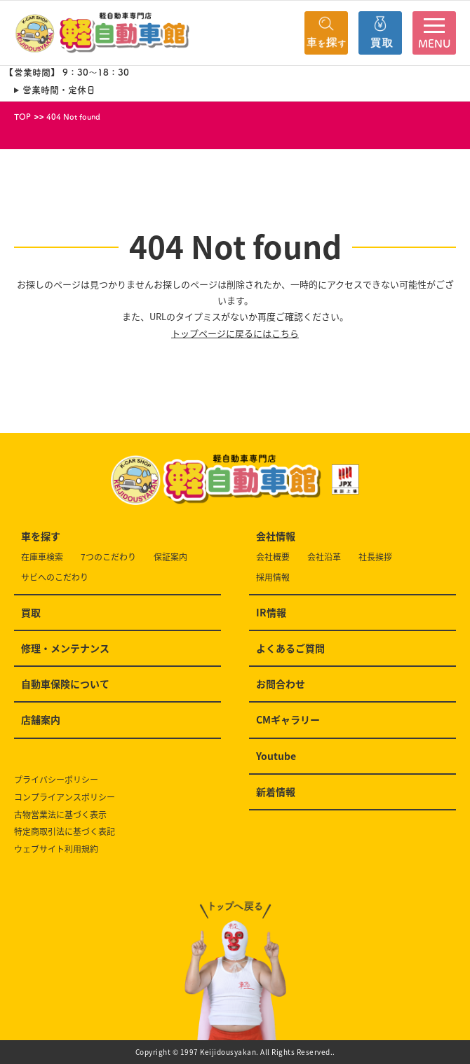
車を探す (40, 536)
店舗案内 (40, 719)
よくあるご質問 (290, 648)
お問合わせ (280, 683)
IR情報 (271, 612)
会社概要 (273, 557)
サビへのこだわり (54, 577)
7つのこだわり (108, 557)
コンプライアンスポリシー (64, 797)
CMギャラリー (288, 719)
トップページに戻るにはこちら (235, 333)
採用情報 (273, 577)
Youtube (276, 755)
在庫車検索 (42, 557)
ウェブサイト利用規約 (56, 849)
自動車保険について (65, 683)
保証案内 (170, 557)
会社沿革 (324, 557)
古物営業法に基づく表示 (60, 815)
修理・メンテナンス (65, 648)
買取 (31, 612)
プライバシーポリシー (56, 780)
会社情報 (275, 536)
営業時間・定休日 (58, 89)
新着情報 (275, 791)
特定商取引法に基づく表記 (64, 832)
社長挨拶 (375, 557)
